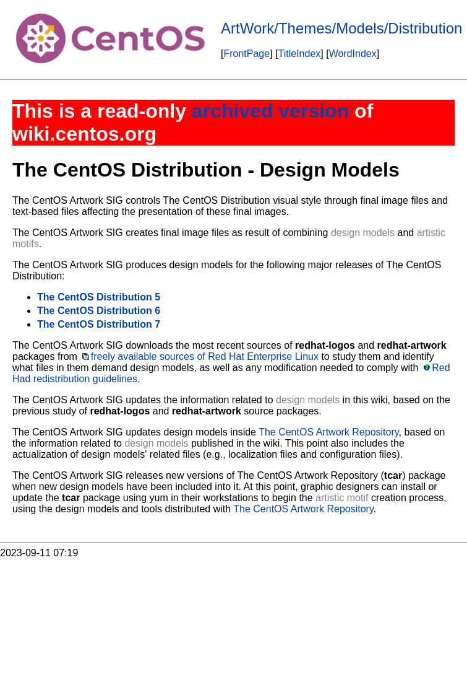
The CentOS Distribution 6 (98, 310)
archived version (270, 111)
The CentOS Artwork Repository (328, 432)
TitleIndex (299, 53)
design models (363, 232)
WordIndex (353, 53)
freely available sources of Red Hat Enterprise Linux (205, 356)
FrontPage (246, 53)
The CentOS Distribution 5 (98, 297)
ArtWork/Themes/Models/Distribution (341, 28)
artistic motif (341, 497)
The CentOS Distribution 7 (98, 324)
